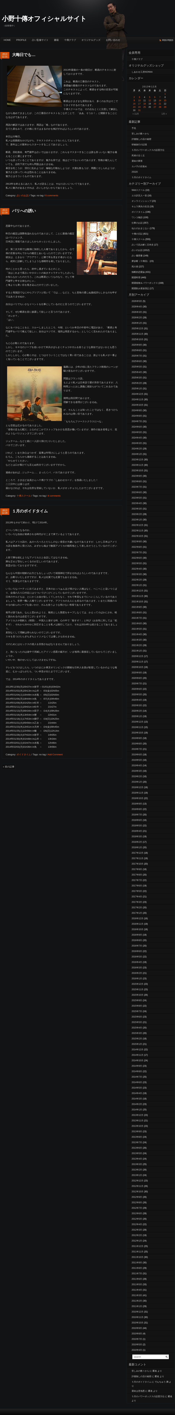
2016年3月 (137, 967)
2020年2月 (137, 711)
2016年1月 (137, 978)
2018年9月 (137, 803)
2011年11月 (137, 1251)
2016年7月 (137, 945)
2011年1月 (137, 1306)
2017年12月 (137, 853)
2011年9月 (137, 1262)
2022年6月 (137, 558)
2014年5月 (137, 1088)
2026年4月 (137, 306)
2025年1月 (137, 388)
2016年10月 (137, 929)
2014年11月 (137, 1055)
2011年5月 (137, 1284)
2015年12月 (137, 984)
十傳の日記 (137, 234)
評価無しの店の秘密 (141, 139)
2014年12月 (137, 1049)
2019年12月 (137, 722)
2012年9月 (137, 1197)
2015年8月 (137, 1006)
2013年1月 (137, 1175)
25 (144, 107)
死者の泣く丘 (138, 155)
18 (144, 104)
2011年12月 (137, 1246)
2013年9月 (137, 1131)
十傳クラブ (70, 40)
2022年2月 (137, 579)
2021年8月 (137, 612)
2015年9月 (137, 1000)
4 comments (54, 495)
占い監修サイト (40, 40)
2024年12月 (137, 394)
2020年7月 (137, 683)
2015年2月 (137, 1038)
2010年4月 (137, 1350)
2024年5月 (137, 432)
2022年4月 (137, 569)
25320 (135, 172)
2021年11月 (137, 596)
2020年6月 (137, 689)
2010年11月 (137, 1317)
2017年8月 (137, 874)
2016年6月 (137, 951)
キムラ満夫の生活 (140, 206)
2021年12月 (137, 590)
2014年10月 (137, 1060)
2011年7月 (137, 1273)
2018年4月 (137, 831)
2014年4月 (137, 1093)
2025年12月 (137, 328)
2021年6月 (137, 623)
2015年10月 (137, 995)
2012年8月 (137, 1202)
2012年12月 (137, 1180)
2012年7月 (137, 1208)
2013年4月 (137, 1159)
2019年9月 (137, 738)
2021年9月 (137, 607)
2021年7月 (137, 618)
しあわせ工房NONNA (142, 72)
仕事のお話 (137, 223)
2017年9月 (137, 869)
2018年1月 (137, 847)
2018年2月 (137, 842)
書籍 (56, 40)
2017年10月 (137, 864)
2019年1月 (137, 782)
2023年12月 (137, 459)
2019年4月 (137, 765)
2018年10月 (137, 798)
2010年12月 (137, 1311)
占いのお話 (22, 195)
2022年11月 (137, 530)
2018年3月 (137, 836)
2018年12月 (137, 787)
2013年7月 (137, 1142)
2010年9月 (137, 1328)
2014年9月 (137, 1066)
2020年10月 (137, 667)
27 (155, 107)
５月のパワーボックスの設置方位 (148, 150)
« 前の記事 (8, 766)
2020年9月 (137, 672)
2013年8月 (137, 1137)
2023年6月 (137, 492)
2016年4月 (137, 962)
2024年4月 (137, 437)
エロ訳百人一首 (139, 195)
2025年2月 (137, 383)
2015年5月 (137, 1022)
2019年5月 (137, 760)
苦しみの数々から (140, 133)
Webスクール (138, 190)
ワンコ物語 (137, 217)
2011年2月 (137, 1301)
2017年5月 (137, 891)
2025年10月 (137, 339)
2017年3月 (137, 902)
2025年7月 (137, 356)
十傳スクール (24, 495)
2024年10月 (137, 405)
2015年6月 (137, 1017)
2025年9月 (137, 345)
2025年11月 (137, 334)
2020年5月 (137, 694)
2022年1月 (137, 585)
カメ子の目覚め (139, 166)
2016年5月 (137, 956)
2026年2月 (137, 317)
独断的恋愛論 (138, 272)
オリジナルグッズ (90, 40)
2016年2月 (137, 973)
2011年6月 (137, 1279)
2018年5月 (137, 825)
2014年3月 (137, 1098)
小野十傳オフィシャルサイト (44, 18)
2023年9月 (137, 476)
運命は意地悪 (138, 1391)
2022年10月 (137, 536)
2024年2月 (137, 448)
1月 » (164, 114)
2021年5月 (137, 629)
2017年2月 (137, 907)
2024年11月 (137, 399)
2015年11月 (137, 989)
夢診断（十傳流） (140, 261)
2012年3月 (137, 1230)
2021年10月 (137, 601)
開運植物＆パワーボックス (145, 283)
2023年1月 (137, 519)
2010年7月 (137, 1339)
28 (160, 107)
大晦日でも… (23, 54)
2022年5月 (137, 563)
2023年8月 (137, 481)
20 (155, 104)
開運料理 (136, 277)
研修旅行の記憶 (139, 144)
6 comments (51, 195)
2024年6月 (137, 427)
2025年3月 (137, 377)
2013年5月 (137, 1153)
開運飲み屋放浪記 (140, 288)
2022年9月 (137, 541)
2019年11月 (137, 727)
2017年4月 (137, 896)
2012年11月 (137, 1186)
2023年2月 (137, 514)
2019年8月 (137, 743)
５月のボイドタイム (141, 177)
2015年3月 (137, 1033)
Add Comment (55, 754)
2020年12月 (137, 656)
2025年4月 (137, 372)
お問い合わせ (113, 40)
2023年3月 (137, 508)
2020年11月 (137, 661)
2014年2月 (137, 1104)
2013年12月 (137, 1115)
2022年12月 (137, 525)
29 (165, 107)
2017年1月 (137, 913)
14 (160, 100)
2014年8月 (137, 1071)
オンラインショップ (141, 201)
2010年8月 (137, 1333)
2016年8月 (137, 940)
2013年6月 (137, 1148)
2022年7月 (137, 552)
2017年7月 (137, 880)
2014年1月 (137, 1109)
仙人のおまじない (140, 228)
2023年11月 (137, 465)
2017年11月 (137, 858)
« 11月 (136, 114)
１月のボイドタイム (30, 511)
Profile (21, 40)
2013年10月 (137, 1126)
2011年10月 (137, 1257)
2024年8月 (137, 416)
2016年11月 (137, 924)
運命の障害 (137, 161)
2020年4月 (137, 700)
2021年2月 (137, 645)
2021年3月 (137, 640)
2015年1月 (137, 1044)
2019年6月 (137, 754)
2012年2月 (137, 1235)
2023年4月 (137, 503)
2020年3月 (137, 705)
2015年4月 (137, 1027)
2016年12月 (137, 918)
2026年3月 (137, 312)
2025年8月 (137, 350)
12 (149, 100)
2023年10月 (137, 470)
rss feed (167, 40)
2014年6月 (137, 1082)
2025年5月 (137, 366)
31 (139, 110)
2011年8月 (137, 1268)
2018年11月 (137, 793)
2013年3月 (137, 1164)
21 (160, 104)
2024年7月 (137, 421)
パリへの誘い (24, 210)
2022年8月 (137, 547)
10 (139, 100)
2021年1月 (137, 651)
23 (134, 107)
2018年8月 (137, 809)
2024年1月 (137, 454)
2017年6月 (137, 885)
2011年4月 (137, 1290)
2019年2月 (137, 776)
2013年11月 (137, 1120)
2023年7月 (137, 487)
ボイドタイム (24, 754)
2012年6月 (137, 1213)
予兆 (134, 128)
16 (134, 104)
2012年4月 (137, 1224)
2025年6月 (137, 361)
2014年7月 (137, 1077)
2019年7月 (137, 749)
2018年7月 (137, 814)
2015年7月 (137, 1011)
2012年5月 (137, 1219)
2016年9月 (137, 935)
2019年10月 (137, 732)
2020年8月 (137, 678)
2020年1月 (137, 716)
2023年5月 (137, 498)
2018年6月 (137, 820)
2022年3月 (137, 574)
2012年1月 (137, 1240)
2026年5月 (137, 301)
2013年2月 (137, 1169)
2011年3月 (137, 1295)
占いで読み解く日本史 (142, 244)
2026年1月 (137, 323)
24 (139, 107)
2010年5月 (137, 1344)
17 (139, 104)
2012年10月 (137, 1191)
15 (165, 100)
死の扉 (135, 266)
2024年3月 (137, 443)
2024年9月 (137, 410)
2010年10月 (137, 1322)
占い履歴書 (137, 255)
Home (7, 40)
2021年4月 (137, 634)
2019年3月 (137, 771)
